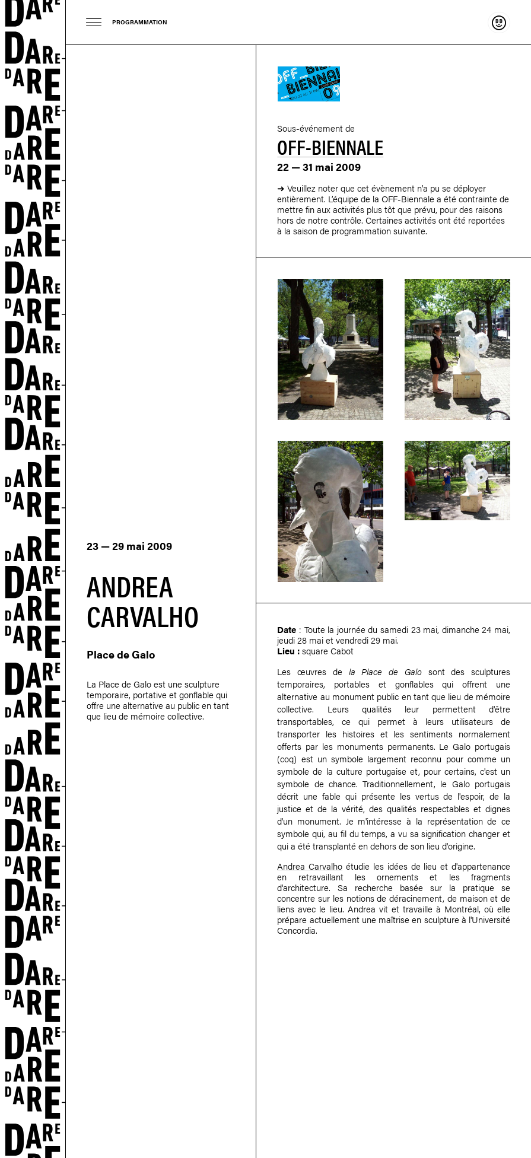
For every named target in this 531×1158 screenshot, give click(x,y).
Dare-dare (33, 579)
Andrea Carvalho (309, 866)
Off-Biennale (330, 146)
